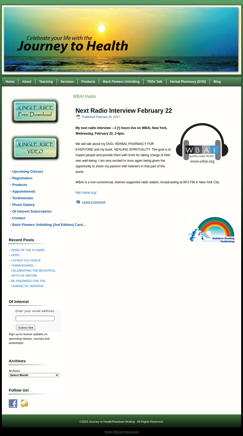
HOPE (15, 255)
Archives (14, 370)
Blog (217, 82)
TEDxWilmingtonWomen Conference (53, 91)
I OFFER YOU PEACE (25, 260)
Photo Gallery (23, 205)
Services (67, 82)
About (26, 82)
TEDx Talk (154, 82)
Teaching (46, 82)
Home (10, 82)
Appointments (23, 191)
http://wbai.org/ (86, 192)
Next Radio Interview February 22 (124, 110)
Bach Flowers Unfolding (121, 82)
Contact (12, 91)
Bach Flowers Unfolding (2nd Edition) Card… (38, 225)
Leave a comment (93, 202)
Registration (22, 178)
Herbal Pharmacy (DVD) (188, 82)
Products (88, 82)
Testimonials (22, 198)
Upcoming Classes (27, 171)
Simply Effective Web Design (121, 431)
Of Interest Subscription (32, 211)
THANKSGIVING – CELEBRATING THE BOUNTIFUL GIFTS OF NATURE (33, 270)
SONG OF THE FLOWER (28, 250)
